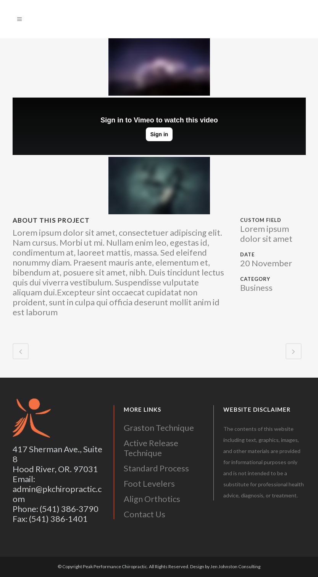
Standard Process (156, 468)
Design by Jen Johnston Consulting (225, 566)
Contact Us (144, 514)
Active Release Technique (151, 448)
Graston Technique (159, 427)
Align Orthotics (152, 499)
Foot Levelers (149, 483)
